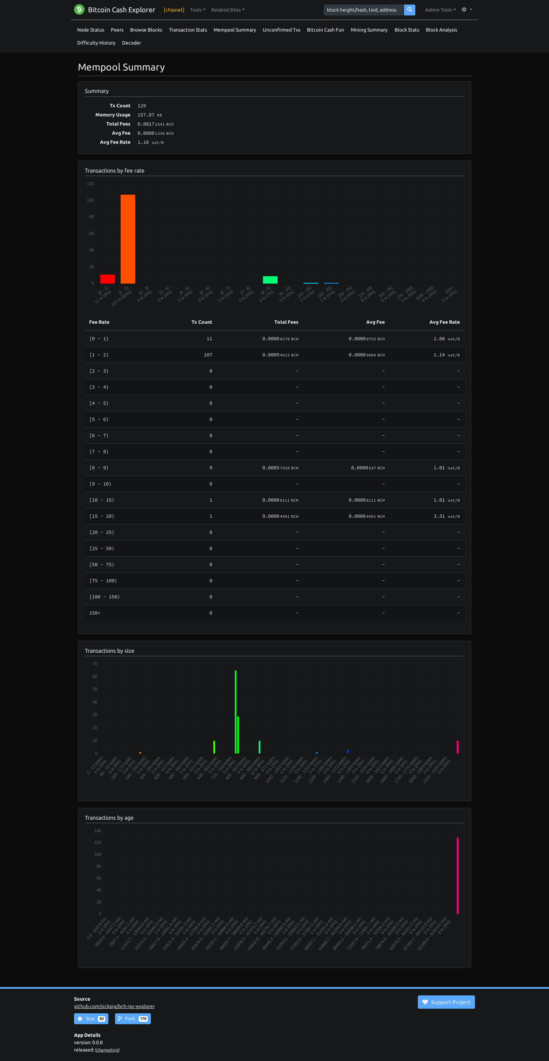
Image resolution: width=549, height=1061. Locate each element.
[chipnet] (174, 10)
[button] (198, 10)
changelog (107, 1049)
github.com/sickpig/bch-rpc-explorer (114, 1006)
